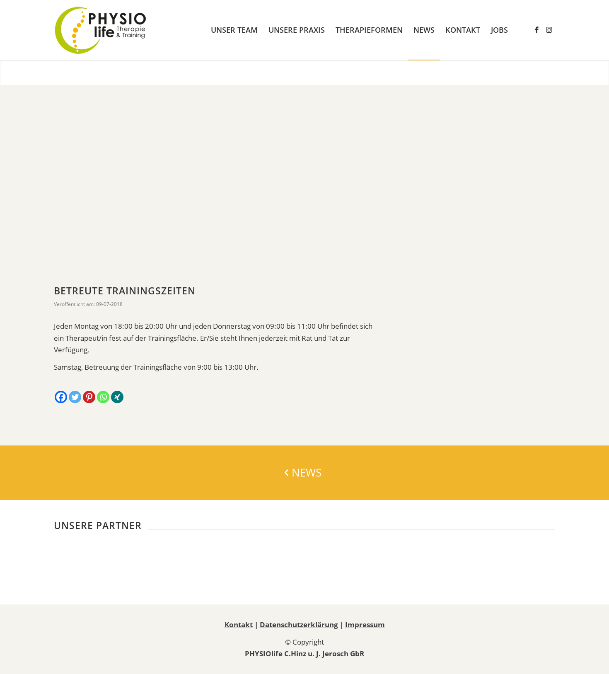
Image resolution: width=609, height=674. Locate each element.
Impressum (365, 624)
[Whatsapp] (103, 397)
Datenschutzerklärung (299, 624)
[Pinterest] (89, 397)
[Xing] (117, 397)
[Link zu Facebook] (536, 30)
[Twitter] (75, 397)
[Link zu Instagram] (549, 30)
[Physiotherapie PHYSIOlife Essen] (100, 30)
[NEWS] (304, 472)
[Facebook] (61, 397)
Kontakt (239, 624)
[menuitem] (234, 30)
